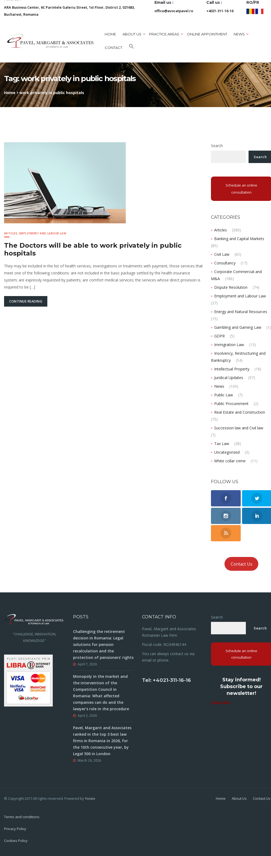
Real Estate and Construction (239, 412)
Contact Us (241, 564)
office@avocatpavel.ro (173, 10)
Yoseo (90, 798)
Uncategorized (227, 452)
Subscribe (220, 702)
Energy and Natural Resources (240, 311)
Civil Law (221, 254)
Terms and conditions (21, 816)
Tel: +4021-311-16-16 (166, 680)
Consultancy (225, 263)
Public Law (223, 394)
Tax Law (221, 443)
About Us (239, 798)
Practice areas (164, 34)
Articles (10, 233)
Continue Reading (25, 301)
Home (110, 34)
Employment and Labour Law (42, 233)
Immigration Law (229, 344)
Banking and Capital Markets (239, 238)
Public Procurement (231, 403)
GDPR (219, 336)
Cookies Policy (16, 840)
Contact (113, 47)
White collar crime (230, 460)
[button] (131, 47)
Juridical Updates (228, 377)
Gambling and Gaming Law (237, 327)
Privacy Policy (15, 828)
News (239, 34)
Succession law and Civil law (238, 427)
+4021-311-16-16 (219, 10)
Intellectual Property (231, 368)
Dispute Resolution (230, 287)
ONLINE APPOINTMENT (207, 34)
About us (132, 34)
